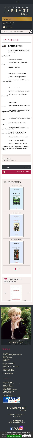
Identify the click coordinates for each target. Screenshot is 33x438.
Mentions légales (7, 382)
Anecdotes (6, 356)
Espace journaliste (8, 387)
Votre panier (9, 27)
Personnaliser (26, 436)
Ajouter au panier (22, 172)
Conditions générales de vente (11, 384)
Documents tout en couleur (11, 366)
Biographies (6, 359)
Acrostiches (6, 353)
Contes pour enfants (9, 363)
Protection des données (10, 389)
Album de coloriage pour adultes (12, 355)
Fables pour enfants (8, 371)
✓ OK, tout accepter (14, 436)
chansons (5, 360)
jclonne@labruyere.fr (18, 423)
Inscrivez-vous (10, 23)
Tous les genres (8, 373)
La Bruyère (16, 10)
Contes (5, 362)
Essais (4, 368)
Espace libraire (7, 388)
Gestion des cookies (8, 391)
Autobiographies (7, 357)
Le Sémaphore (7, 392)
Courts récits (6, 365)
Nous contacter (7, 385)
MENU (17, 2)
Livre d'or (8, 19)
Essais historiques (8, 369)
